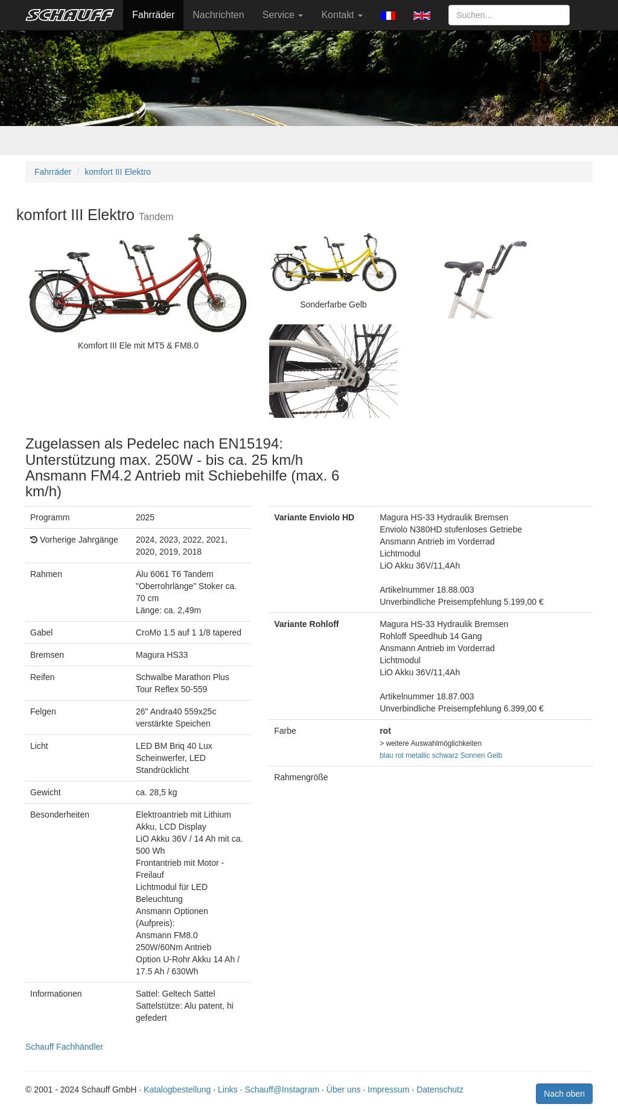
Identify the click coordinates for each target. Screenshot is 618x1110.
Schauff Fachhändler (64, 1047)
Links (228, 1089)
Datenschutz (440, 1089)
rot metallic (412, 755)
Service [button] (283, 15)
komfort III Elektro (117, 172)
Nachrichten (218, 15)
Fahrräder (153, 15)
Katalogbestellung (177, 1089)
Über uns (344, 1089)
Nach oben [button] (564, 1094)
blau (386, 755)
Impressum (388, 1089)
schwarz (445, 755)
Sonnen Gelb (481, 755)
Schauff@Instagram (281, 1089)
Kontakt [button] (342, 15)
